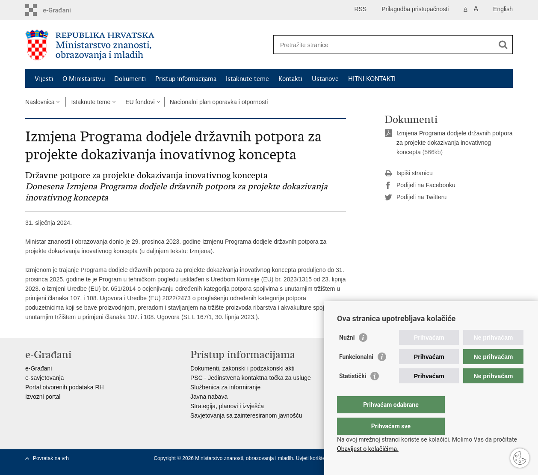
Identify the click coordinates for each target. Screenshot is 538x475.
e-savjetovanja (44, 377)
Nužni (347, 354)
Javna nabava (209, 396)
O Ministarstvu (83, 79)
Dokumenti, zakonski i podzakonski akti (242, 368)
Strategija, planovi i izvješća (227, 406)
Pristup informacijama (185, 79)
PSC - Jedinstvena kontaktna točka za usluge (250, 377)
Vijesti (44, 79)
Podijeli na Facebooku (419, 185)
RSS (360, 9)
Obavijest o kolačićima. (368, 448)
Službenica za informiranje (225, 387)
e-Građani (38, 368)
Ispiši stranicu (408, 173)
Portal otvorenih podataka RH (64, 387)
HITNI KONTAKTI (372, 79)
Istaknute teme (247, 79)
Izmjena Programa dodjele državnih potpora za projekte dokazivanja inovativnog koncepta (454, 142)
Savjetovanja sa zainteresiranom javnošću (246, 415)
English (503, 9)
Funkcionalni (356, 373)
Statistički (352, 393)
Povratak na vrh (51, 458)
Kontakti (290, 79)
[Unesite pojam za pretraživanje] (384, 45)
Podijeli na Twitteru (415, 197)
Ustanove (325, 79)
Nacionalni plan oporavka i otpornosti (219, 102)
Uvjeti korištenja (315, 458)
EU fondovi (139, 102)
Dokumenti (130, 79)
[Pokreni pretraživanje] (503, 44)
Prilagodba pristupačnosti (415, 9)
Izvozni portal (42, 396)
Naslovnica (39, 102)
